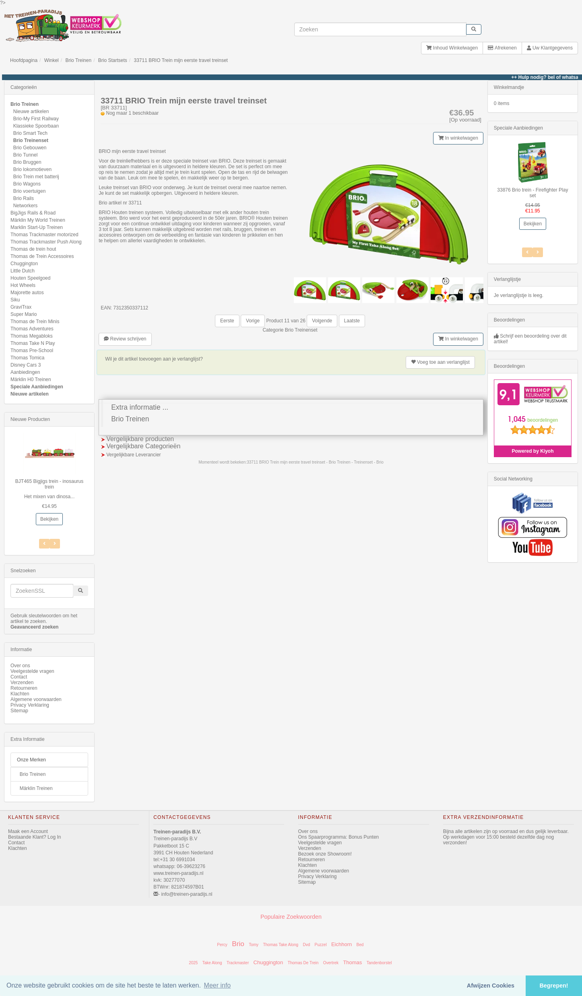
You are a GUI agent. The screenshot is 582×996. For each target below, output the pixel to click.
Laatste (352, 321)
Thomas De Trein (303, 963)
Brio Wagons (27, 184)
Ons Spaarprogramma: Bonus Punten (338, 837)
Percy (222, 944)
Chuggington (24, 263)
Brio (238, 944)
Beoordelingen (509, 320)
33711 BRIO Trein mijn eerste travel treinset (181, 60)
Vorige (253, 321)
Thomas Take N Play (32, 343)
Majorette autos (27, 292)
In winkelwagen (458, 138)
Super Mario (23, 314)
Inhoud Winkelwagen (452, 48)
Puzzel (321, 944)
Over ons (20, 665)
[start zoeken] (473, 29)
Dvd (306, 944)
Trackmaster (238, 963)
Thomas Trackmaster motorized (44, 234)
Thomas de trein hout (33, 249)
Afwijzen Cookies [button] (490, 985)
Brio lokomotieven (32, 169)
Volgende (322, 321)
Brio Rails (23, 198)
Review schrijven (125, 339)
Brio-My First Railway (36, 119)
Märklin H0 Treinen (30, 379)
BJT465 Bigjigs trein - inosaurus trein (49, 484)
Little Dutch (22, 271)
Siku (15, 300)
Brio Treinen (78, 60)
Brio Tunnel (25, 155)
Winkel (51, 60)
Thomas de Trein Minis (34, 321)
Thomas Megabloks (31, 336)
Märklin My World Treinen (37, 220)
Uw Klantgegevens (550, 48)
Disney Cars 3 (25, 365)
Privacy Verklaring (29, 705)
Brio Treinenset (301, 330)
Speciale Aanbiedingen (36, 387)
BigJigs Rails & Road (33, 213)
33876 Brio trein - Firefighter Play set (532, 192)
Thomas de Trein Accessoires (42, 256)
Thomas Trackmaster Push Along (46, 242)
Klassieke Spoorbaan (36, 126)
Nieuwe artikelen (31, 111)
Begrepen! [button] (553, 985)
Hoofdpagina (23, 60)
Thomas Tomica (27, 358)
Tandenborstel (379, 963)
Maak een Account (28, 831)
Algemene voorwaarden (36, 699)
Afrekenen (502, 48)
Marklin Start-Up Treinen (36, 227)
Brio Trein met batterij (36, 176)
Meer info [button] (217, 985)
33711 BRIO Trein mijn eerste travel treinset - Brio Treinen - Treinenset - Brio (315, 462)
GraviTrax (20, 307)
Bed (360, 944)
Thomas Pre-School (31, 350)
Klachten (19, 694)
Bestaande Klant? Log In (34, 837)
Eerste (227, 321)
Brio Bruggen (27, 162)
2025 (193, 963)
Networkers (25, 205)
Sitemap (19, 710)
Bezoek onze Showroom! (325, 854)
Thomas (352, 962)
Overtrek (330, 963)
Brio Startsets (112, 60)
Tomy (253, 944)
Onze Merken (31, 760)
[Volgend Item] (44, 544)
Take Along (212, 963)
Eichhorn (341, 944)
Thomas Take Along (280, 944)
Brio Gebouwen (30, 148)
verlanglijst (440, 362)
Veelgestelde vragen (32, 671)
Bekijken (49, 519)
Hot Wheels (22, 285)
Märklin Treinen (36, 788)
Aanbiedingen (25, 372)
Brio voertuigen (29, 191)
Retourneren (23, 688)
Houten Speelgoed (30, 278)
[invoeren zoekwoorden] (380, 29)
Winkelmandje (509, 87)
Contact (18, 677)
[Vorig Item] (55, 544)
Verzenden (21, 682)
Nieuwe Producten (30, 419)
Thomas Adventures (32, 329)
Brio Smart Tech (30, 133)
